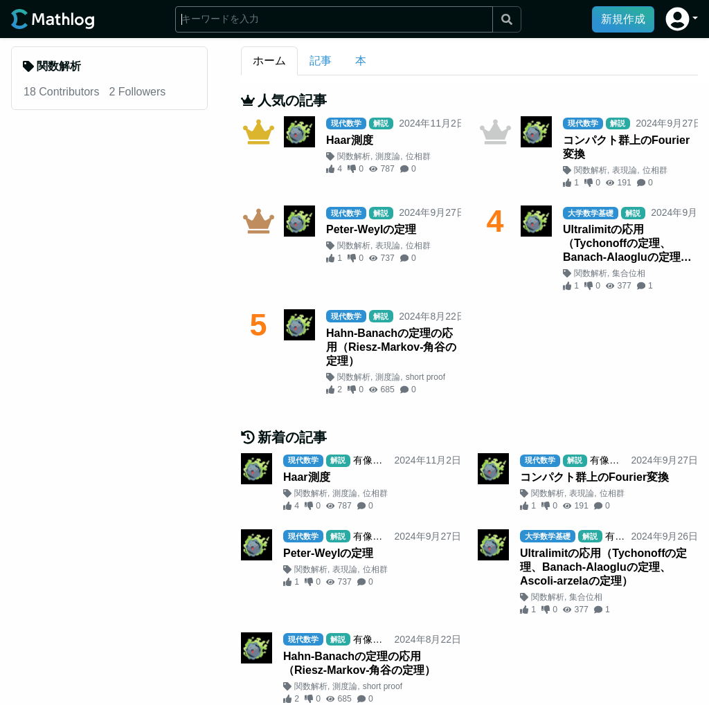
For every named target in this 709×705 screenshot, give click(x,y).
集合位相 (628, 273)
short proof (425, 377)
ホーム (269, 60)
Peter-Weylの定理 (371, 229)
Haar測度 (349, 140)
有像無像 (372, 460)
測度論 (387, 156)
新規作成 (623, 19)
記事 (320, 60)
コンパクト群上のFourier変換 (626, 147)
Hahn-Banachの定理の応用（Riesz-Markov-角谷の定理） (391, 347)
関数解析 (353, 156)
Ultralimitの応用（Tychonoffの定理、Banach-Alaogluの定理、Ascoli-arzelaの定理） (627, 243)
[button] (681, 19)
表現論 (624, 170)
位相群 (418, 156)
